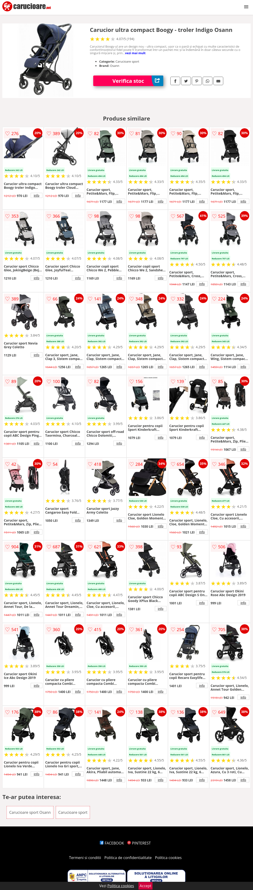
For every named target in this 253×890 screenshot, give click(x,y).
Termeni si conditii (85, 857)
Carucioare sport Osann (30, 812)
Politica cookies (168, 857)
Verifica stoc (137, 81)
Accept (145, 885)
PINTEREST (139, 843)
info (36, 195)
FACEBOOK (112, 843)
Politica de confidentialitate (128, 857)
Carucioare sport (73, 812)
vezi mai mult (135, 53)
